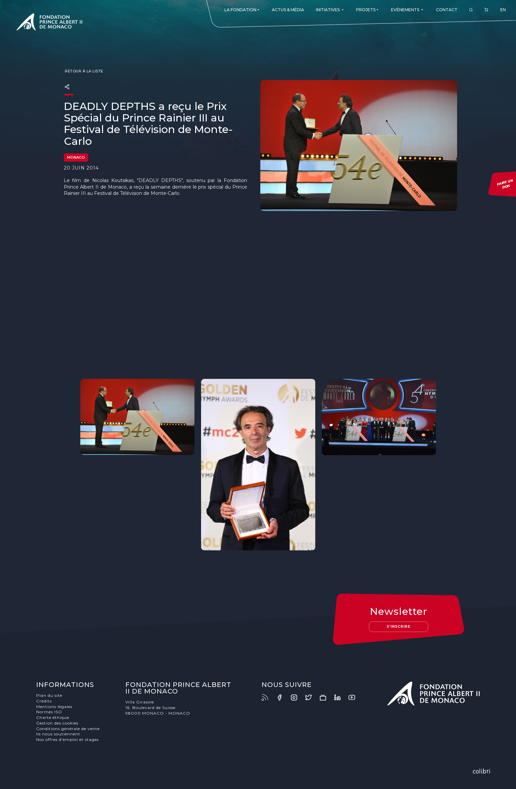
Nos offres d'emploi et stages (67, 739)
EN (503, 9)
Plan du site (49, 695)
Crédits (44, 700)
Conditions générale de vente (68, 728)
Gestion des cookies (57, 723)
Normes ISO (49, 711)
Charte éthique (52, 717)
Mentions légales (54, 706)
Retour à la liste (83, 71)
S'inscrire (398, 626)
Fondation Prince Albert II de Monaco (49, 23)
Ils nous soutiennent (58, 733)
